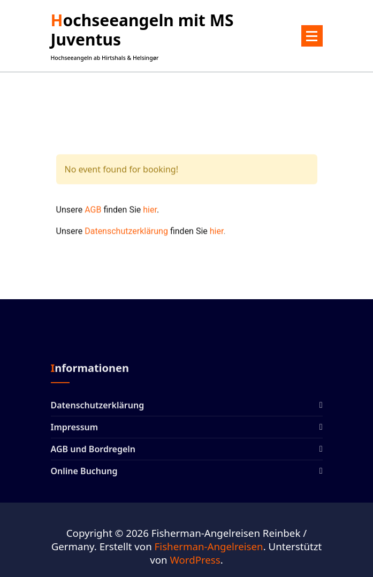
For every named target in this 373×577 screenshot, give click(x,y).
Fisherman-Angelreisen (209, 546)
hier (150, 215)
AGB (93, 215)
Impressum (74, 431)
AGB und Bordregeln (93, 453)
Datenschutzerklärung (126, 236)
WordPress (195, 559)
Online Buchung (84, 475)
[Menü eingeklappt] (312, 36)
